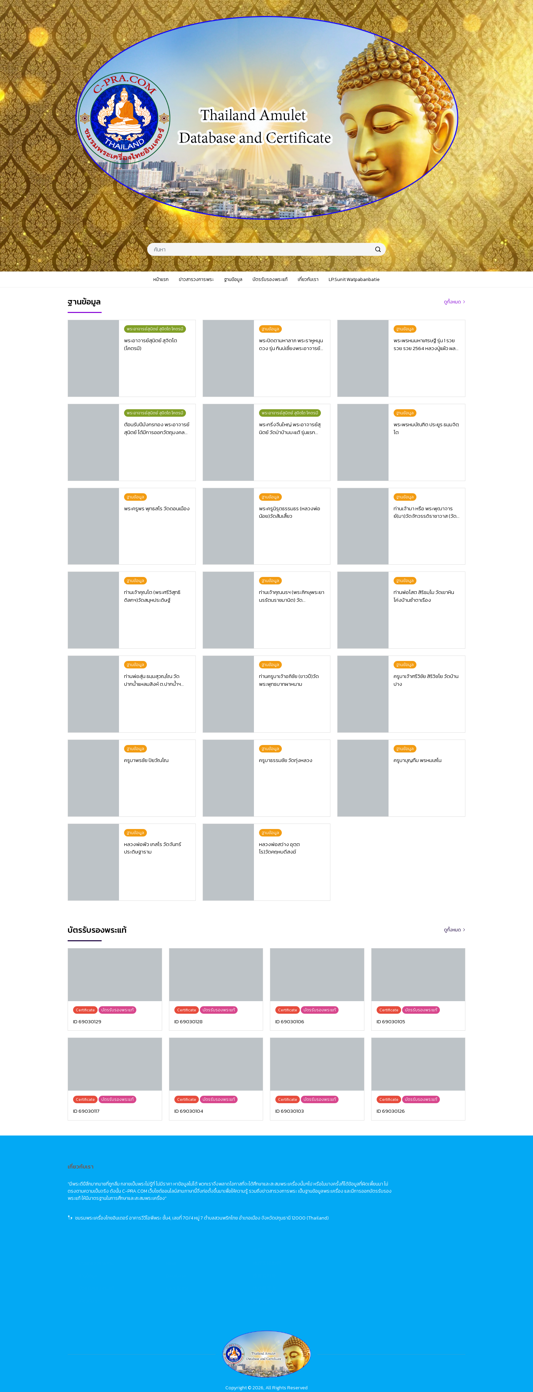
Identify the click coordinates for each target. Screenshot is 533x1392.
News (307, 1189)
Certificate (313, 1214)
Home (308, 1176)
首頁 (393, 1176)
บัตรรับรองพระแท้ (232, 1214)
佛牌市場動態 (403, 1189)
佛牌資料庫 (400, 1202)
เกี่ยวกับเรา (225, 1227)
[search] (378, 249)
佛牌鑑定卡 (400, 1214)
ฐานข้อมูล (224, 1202)
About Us (312, 1227)
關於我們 (398, 1227)
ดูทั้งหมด (452, 301)
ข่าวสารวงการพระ (232, 1189)
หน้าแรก (222, 1176)
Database (312, 1202)
